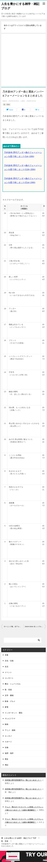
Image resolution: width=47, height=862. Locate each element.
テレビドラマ (10, 719)
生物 (6, 747)
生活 (6, 667)
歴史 (6, 759)
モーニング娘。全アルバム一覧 (14, 626)
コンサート (9, 678)
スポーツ (8, 742)
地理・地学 (9, 753)
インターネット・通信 (13, 713)
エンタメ (8, 736)
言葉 (6, 655)
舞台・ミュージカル (13, 684)
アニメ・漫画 (10, 730)
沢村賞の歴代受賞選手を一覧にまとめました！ (23, 780)
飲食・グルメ (10, 701)
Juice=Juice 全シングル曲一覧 (35, 626)
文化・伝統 (9, 661)
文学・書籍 (9, 695)
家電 (6, 707)
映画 (6, 724)
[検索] (22, 640)
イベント (8, 672)
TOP (20, 838)
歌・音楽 (7, 104)
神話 (6, 765)
